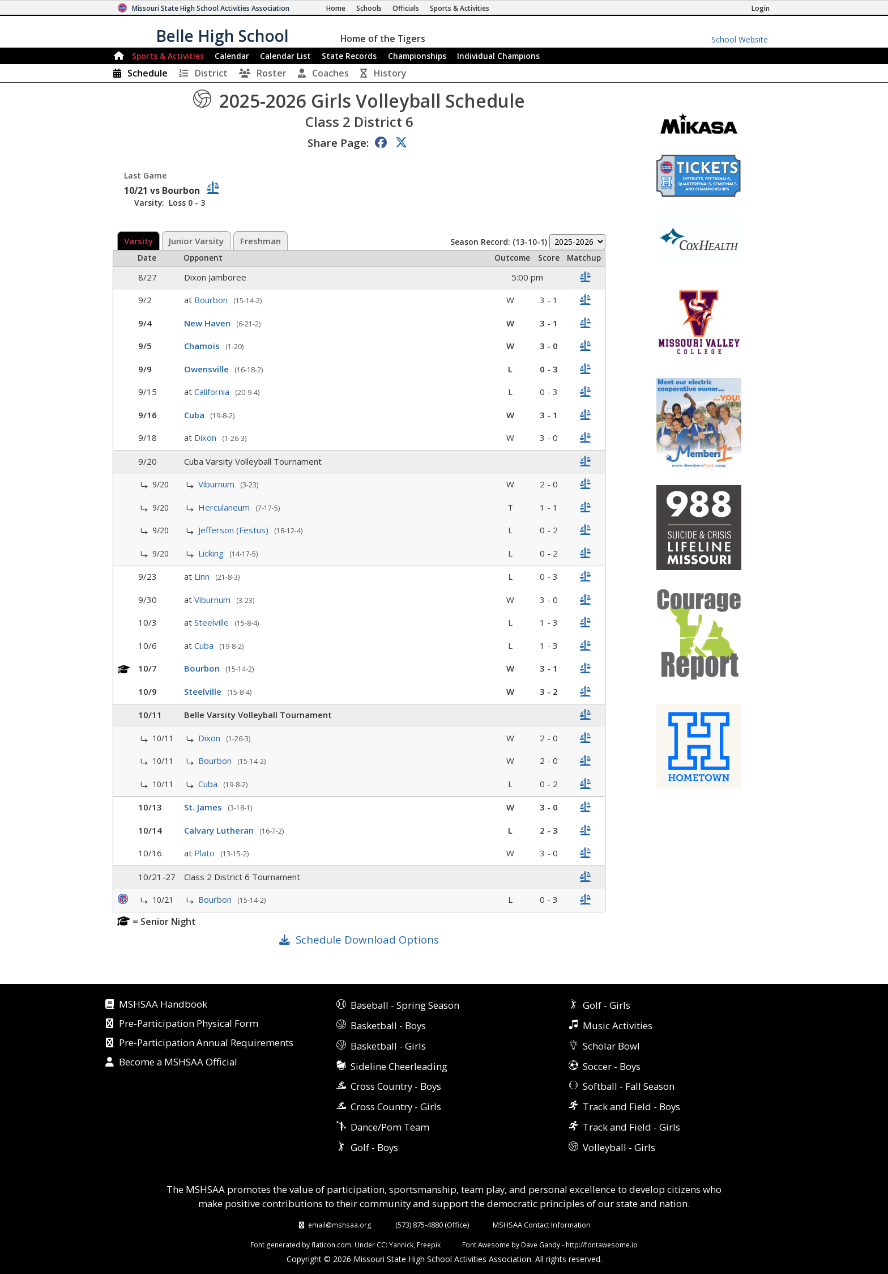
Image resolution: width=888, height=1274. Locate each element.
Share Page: (338, 142)
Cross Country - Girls (396, 1106)
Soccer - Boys (612, 1066)
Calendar (232, 55)
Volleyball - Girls (619, 1147)
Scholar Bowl (611, 1045)
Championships (417, 55)
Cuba (195, 415)
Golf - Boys (374, 1147)
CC (381, 1244)
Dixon (206, 437)
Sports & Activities (168, 55)
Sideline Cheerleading (399, 1066)
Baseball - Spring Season (405, 1005)
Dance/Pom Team (390, 1126)
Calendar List (285, 55)
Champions (498, 55)
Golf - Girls (606, 1005)
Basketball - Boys (388, 1025)
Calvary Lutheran (220, 830)
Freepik (429, 1244)
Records (349, 55)
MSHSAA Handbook (163, 1004)
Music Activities (617, 1025)
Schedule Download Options (367, 939)
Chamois (203, 345)
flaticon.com (331, 1244)
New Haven (208, 323)
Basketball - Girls (388, 1045)
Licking (212, 553)
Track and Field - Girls (631, 1126)
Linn (203, 576)
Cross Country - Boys (396, 1086)
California (213, 391)
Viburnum (217, 484)
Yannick (401, 1244)
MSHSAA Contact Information (542, 1225)
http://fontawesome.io (602, 1244)
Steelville (212, 622)
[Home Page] (336, 8)
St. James (204, 807)
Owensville (207, 369)
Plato (205, 853)
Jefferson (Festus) (234, 530)
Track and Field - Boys (631, 1106)
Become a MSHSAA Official (178, 1062)
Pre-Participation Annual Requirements (206, 1043)
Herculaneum (225, 507)
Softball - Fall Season (628, 1086)
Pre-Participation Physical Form (188, 1024)
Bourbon (212, 299)
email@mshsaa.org (340, 1224)
